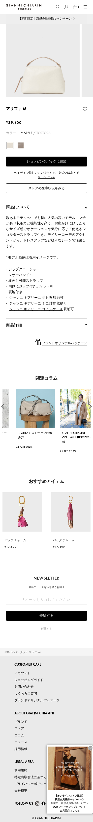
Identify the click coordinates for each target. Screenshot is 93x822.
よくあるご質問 (25, 693)
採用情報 (20, 749)
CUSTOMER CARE (27, 664)
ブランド (20, 722)
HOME (8, 652)
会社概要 (20, 791)
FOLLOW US (23, 803)
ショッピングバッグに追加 (46, 161)
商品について (46, 207)
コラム (19, 735)
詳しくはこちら (46, 177)
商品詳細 (46, 325)
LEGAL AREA (23, 761)
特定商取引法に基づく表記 (33, 777)
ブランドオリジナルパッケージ (37, 700)
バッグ (18, 652)
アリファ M (33, 652)
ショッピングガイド (28, 680)
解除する (46, 628)
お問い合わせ (24, 686)
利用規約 (20, 770)
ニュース (20, 742)
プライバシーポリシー (30, 784)
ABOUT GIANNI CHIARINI (34, 713)
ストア (19, 728)
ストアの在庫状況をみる (46, 188)
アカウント (22, 673)
